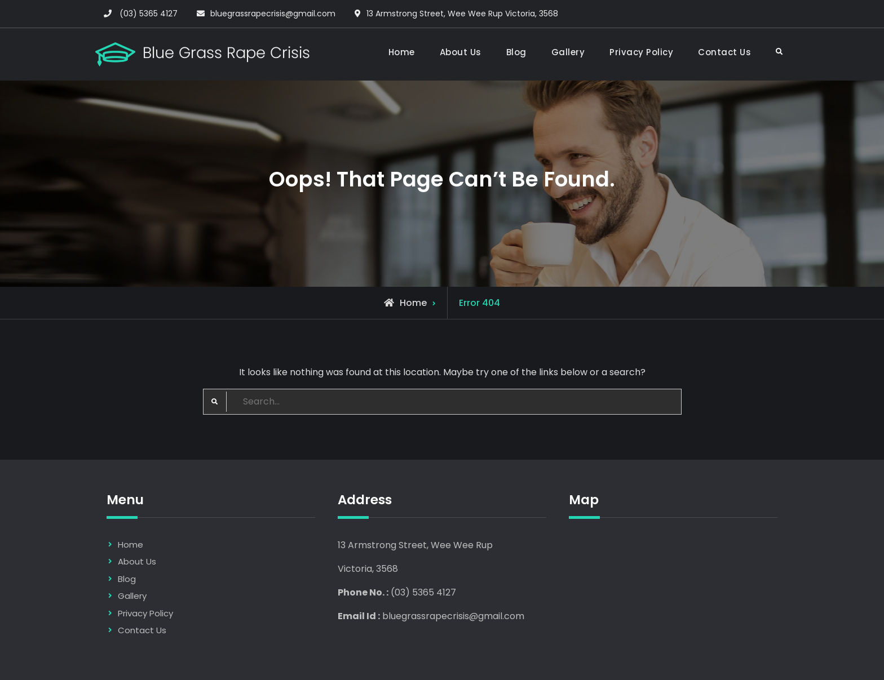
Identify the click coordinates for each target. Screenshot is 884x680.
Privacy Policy (641, 52)
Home (401, 52)
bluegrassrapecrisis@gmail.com (272, 13)
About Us (460, 52)
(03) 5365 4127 (149, 13)
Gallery (568, 52)
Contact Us (724, 52)
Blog (516, 52)
